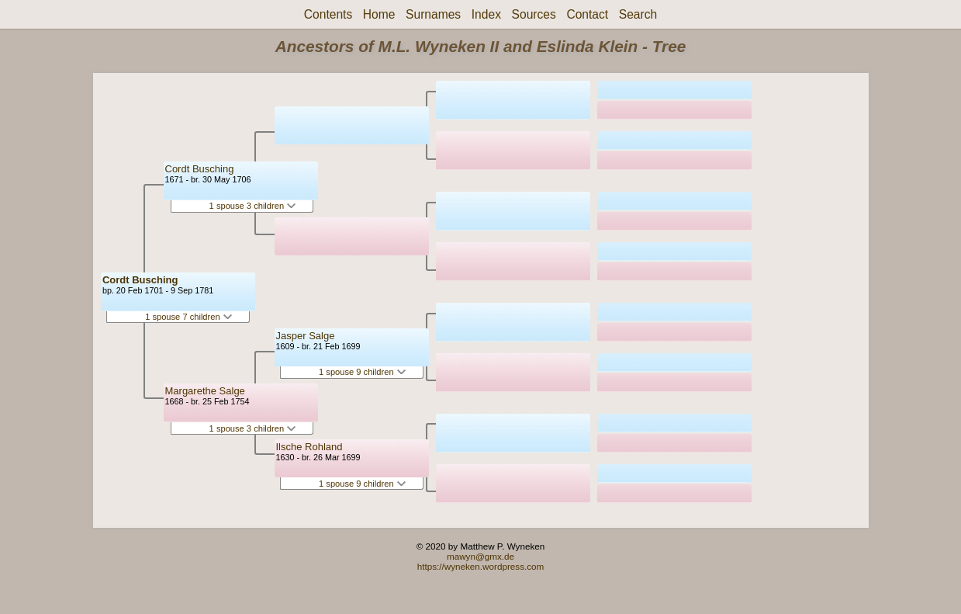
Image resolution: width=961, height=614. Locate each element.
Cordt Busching (140, 280)
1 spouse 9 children (362, 371)
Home (379, 14)
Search (638, 14)
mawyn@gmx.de (480, 556)
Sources (534, 14)
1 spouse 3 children (252, 205)
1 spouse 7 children (188, 316)
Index (486, 14)
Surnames (433, 14)
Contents (328, 14)
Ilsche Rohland (309, 447)
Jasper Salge (305, 336)
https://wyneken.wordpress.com (480, 566)
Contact (587, 14)
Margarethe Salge (205, 391)
